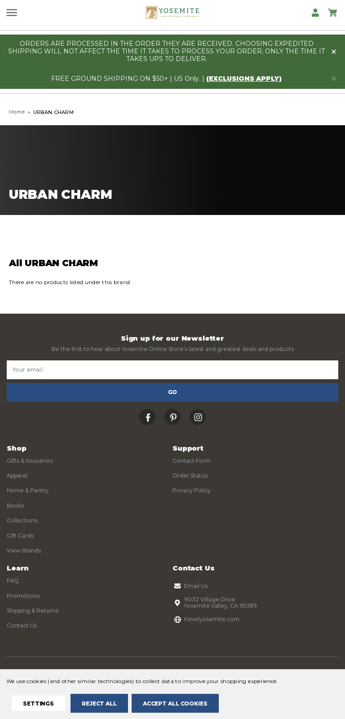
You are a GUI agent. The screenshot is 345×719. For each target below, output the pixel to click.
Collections (22, 520)
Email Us (190, 586)
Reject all (99, 703)
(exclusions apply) (244, 79)
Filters (87, 235)
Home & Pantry (28, 490)
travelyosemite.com (205, 619)
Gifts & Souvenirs (30, 460)
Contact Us (22, 625)
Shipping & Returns (32, 610)
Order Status (190, 475)
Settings (38, 703)
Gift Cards (20, 535)
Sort (257, 235)
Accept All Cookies (175, 703)
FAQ (13, 580)
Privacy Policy (191, 490)
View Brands (24, 550)
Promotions (23, 595)
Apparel (17, 475)
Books (15, 505)
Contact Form (191, 460)
